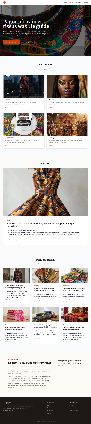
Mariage (86, 2)
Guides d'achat (28, 42)
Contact (71, 408)
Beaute (71, 2)
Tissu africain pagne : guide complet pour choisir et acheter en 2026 (45, 327)
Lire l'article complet (13, 240)
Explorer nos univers (11, 42)
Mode (65, 2)
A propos (71, 405)
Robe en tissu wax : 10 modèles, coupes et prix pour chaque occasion (40, 225)
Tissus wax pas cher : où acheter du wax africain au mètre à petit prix (74, 291)
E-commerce (78, 2)
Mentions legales (73, 410)
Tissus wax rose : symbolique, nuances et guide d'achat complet (15, 330)
